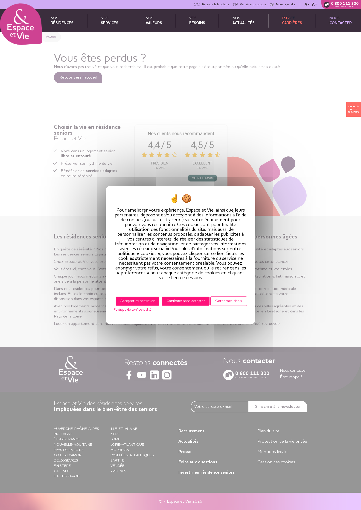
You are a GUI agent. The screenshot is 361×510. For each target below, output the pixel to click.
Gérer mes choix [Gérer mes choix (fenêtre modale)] (228, 301)
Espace (292, 20)
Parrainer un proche (249, 4)
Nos (62, 20)
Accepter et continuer (137, 301)
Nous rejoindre (282, 4)
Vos (197, 20)
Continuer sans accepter (185, 301)
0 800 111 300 (345, 4)
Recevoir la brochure (211, 4)
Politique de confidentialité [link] (132, 310)
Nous (340, 20)
